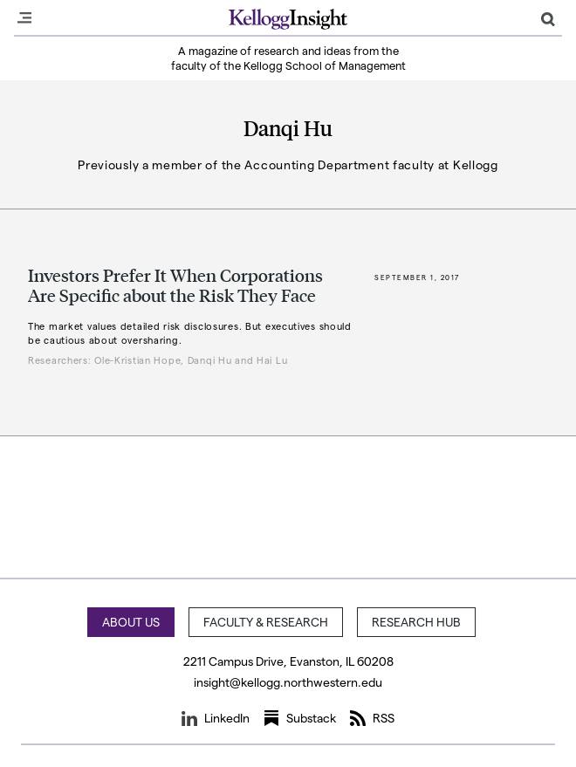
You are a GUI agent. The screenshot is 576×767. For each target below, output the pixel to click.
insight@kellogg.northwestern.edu (288, 682)
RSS (372, 718)
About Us (131, 621)
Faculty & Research (265, 621)
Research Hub (416, 621)
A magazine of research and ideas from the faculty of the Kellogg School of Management (288, 58)
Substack (300, 718)
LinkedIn (216, 718)
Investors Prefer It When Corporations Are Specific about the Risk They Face (175, 285)
